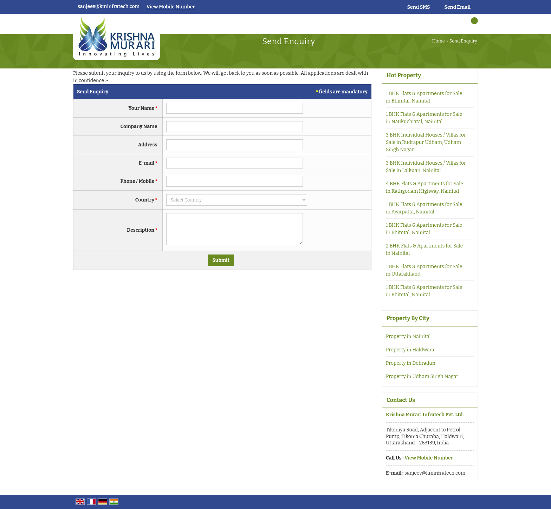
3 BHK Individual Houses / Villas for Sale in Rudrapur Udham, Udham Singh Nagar (426, 142)
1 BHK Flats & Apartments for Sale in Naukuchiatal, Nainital (424, 118)
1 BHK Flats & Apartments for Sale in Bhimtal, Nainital (424, 97)
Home (438, 41)
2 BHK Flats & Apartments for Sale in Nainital (424, 249)
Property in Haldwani (410, 350)
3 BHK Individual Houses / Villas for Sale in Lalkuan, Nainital (426, 166)
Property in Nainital (408, 336)
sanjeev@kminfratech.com (109, 6)
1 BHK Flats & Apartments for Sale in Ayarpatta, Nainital (424, 208)
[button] (171, 7)
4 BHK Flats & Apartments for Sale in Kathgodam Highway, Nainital (424, 187)
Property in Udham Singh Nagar (422, 376)
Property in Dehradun (410, 363)
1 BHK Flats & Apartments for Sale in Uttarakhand (424, 270)
